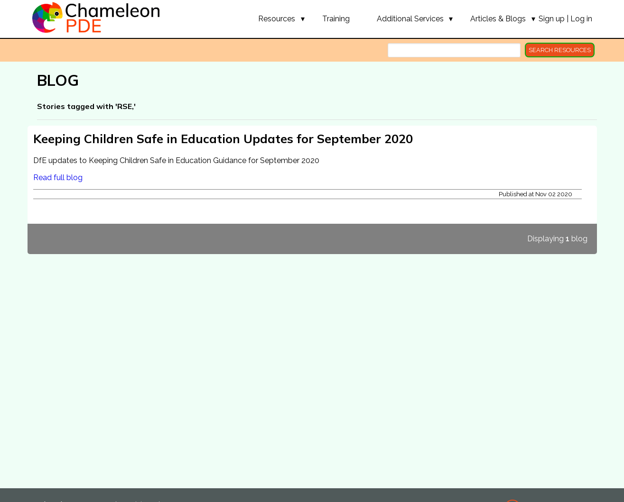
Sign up (552, 18)
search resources (560, 50)
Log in (581, 18)
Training (336, 18)
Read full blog (58, 177)
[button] (276, 18)
